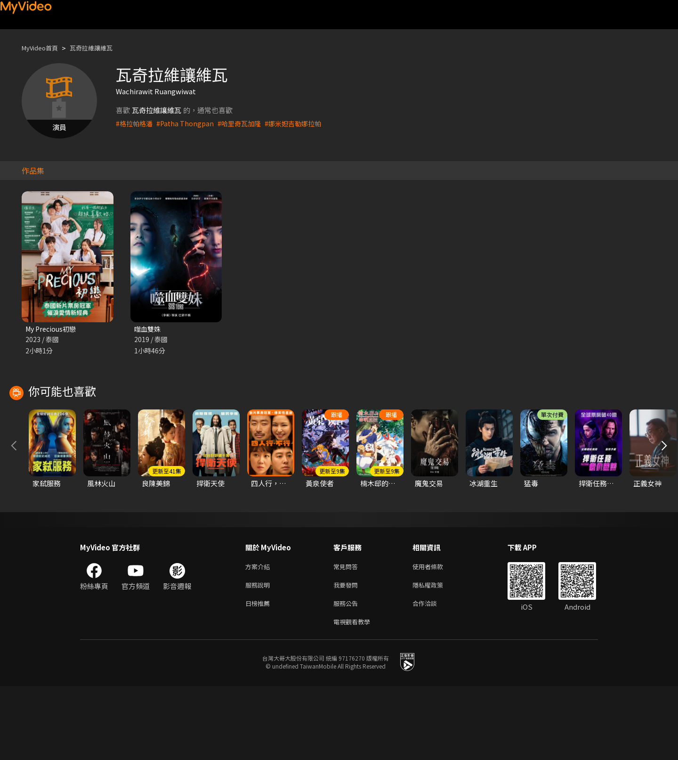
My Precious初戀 (52, 329)
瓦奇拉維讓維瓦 (101, 48)
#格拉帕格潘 (135, 123)
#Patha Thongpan (188, 123)
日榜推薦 (259, 675)
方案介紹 (259, 635)
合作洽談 (432, 675)
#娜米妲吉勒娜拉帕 (301, 123)
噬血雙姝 (148, 329)
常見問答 (347, 635)
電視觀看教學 (354, 695)
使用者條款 (435, 635)
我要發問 (347, 655)
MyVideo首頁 (43, 48)
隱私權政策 (435, 655)
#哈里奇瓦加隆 (244, 123)
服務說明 (259, 655)
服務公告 (347, 675)
